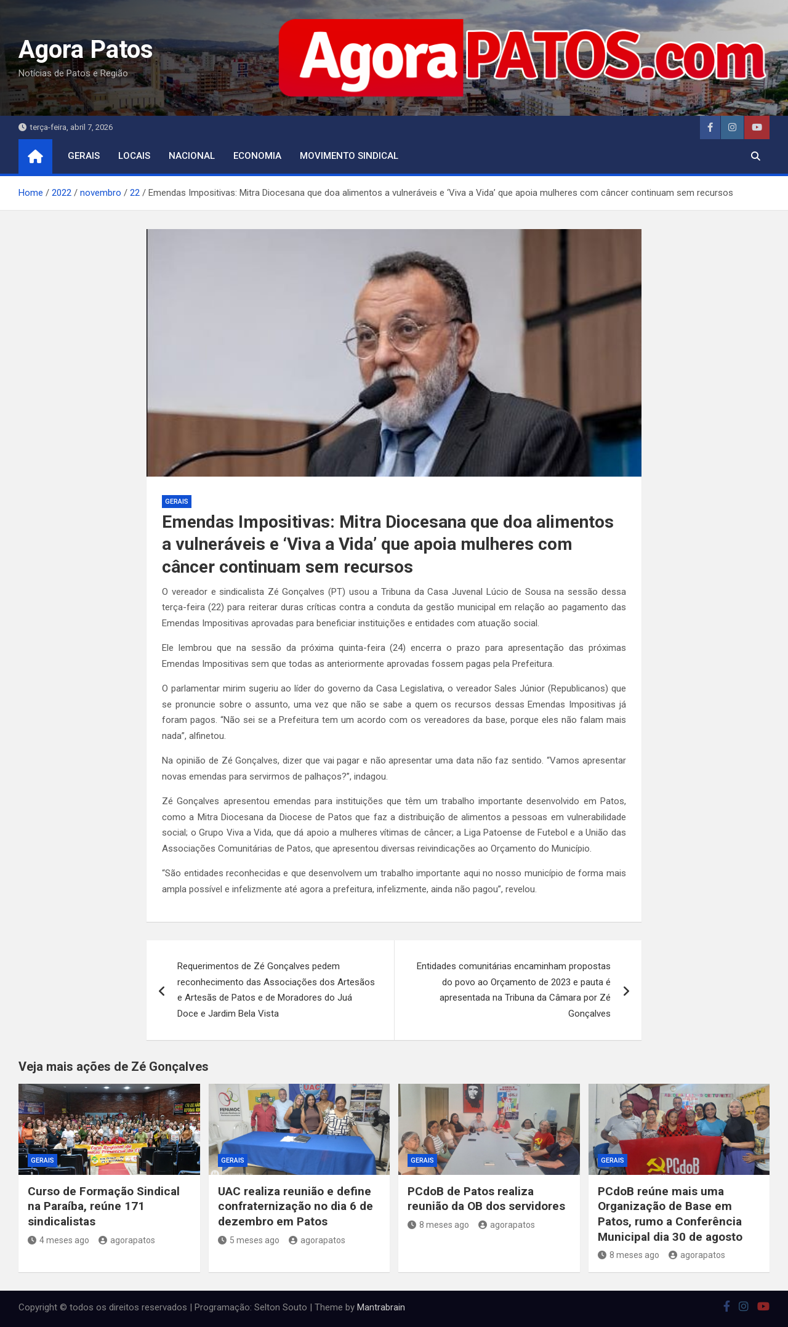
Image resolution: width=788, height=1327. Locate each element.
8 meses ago (438, 1225)
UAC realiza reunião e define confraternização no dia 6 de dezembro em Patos (295, 1206)
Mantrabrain (381, 1307)
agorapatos (126, 1240)
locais (134, 155)
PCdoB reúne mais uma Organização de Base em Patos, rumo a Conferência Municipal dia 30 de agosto (670, 1214)
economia (257, 155)
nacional (192, 155)
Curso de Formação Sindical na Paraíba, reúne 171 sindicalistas (104, 1206)
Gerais (84, 155)
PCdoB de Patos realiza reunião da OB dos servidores (486, 1199)
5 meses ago (248, 1240)
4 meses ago (58, 1240)
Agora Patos (85, 49)
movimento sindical (349, 155)
